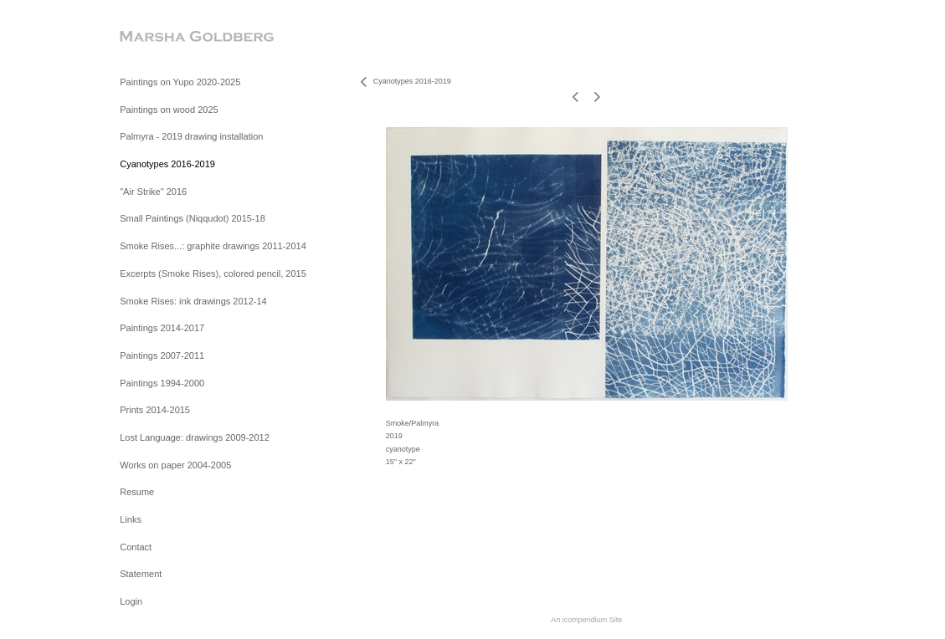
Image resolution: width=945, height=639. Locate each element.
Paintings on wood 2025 (169, 110)
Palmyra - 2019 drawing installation (191, 136)
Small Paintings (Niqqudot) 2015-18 (192, 218)
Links (130, 519)
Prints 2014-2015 (155, 410)
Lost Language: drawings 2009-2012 (195, 437)
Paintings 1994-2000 (162, 383)
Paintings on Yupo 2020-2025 (180, 82)
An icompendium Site (586, 620)
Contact (136, 547)
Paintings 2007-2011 (162, 355)
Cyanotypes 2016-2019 (167, 164)
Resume (137, 492)
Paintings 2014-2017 (162, 328)
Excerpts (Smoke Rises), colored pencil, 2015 (213, 273)
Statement (141, 574)
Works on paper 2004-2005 (175, 465)
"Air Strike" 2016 (153, 192)
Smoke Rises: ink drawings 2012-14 (193, 301)
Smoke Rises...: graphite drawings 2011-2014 (213, 246)
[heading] (161, 37)
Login (131, 601)
